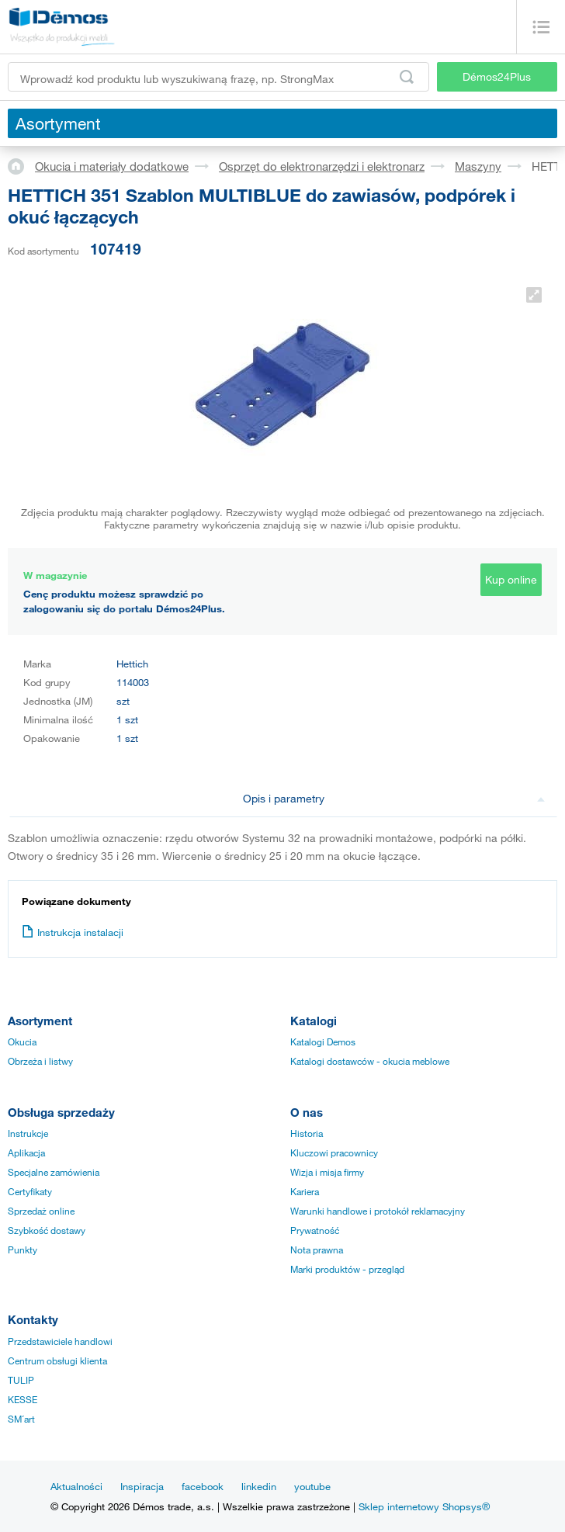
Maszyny (478, 166)
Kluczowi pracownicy (334, 1152)
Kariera (304, 1191)
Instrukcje (28, 1133)
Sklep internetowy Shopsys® (424, 1506)
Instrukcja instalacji (72, 932)
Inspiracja (142, 1486)
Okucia (22, 1041)
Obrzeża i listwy (40, 1061)
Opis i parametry (394, 798)
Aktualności (76, 1486)
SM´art (21, 1418)
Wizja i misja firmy (327, 1172)
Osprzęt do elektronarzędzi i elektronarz (322, 166)
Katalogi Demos (322, 1041)
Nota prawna (316, 1249)
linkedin (258, 1486)
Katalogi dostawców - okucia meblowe (369, 1061)
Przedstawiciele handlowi (60, 1341)
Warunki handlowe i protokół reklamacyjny (377, 1210)
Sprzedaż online (41, 1210)
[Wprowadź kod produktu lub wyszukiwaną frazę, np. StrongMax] (218, 77)
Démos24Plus (497, 76)
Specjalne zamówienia (53, 1172)
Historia (306, 1133)
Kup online (511, 579)
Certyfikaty (30, 1191)
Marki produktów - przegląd (347, 1269)
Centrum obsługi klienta (57, 1360)
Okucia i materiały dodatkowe (112, 166)
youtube (312, 1486)
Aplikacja (26, 1152)
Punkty (22, 1249)
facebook (203, 1486)
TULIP (21, 1380)
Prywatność (314, 1230)
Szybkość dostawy (46, 1230)
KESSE (22, 1399)
